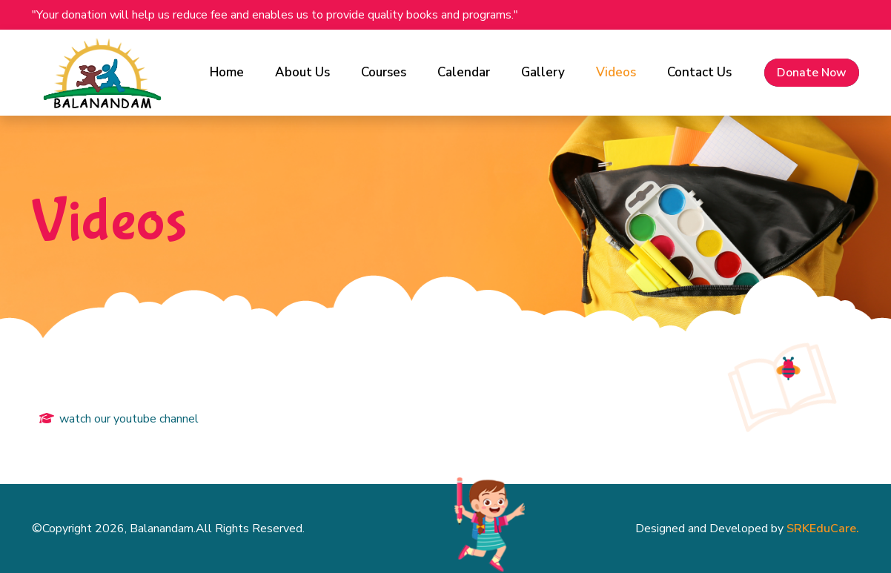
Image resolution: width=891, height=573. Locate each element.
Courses (383, 72)
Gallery (543, 72)
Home (227, 72)
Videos (616, 72)
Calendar (463, 72)
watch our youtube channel (129, 419)
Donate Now (812, 72)
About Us (302, 72)
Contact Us (699, 72)
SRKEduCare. (822, 528)
